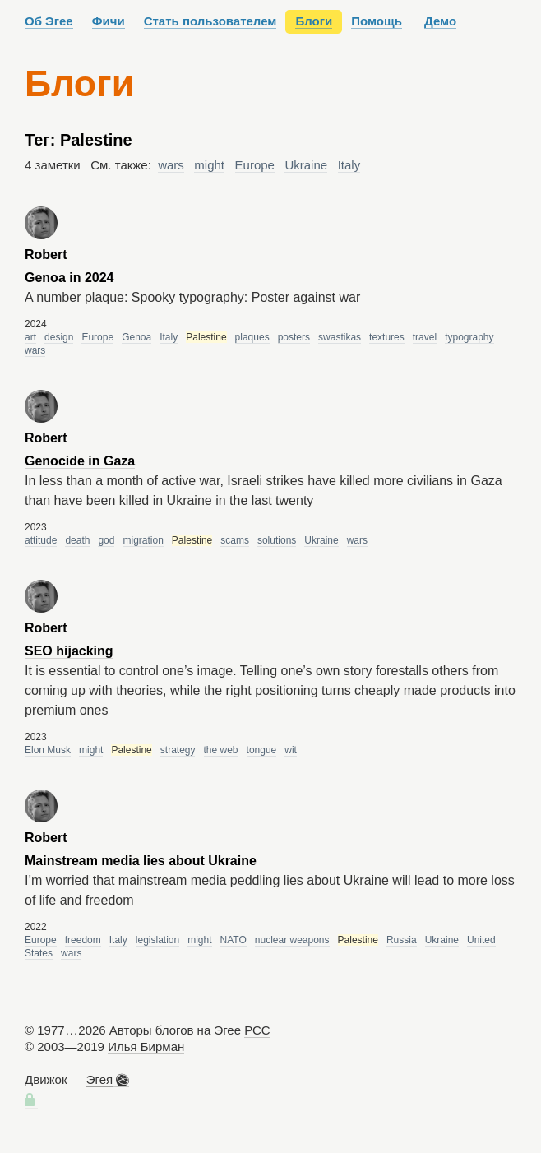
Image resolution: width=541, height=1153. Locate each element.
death (77, 540)
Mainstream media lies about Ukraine (141, 861)
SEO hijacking (69, 651)
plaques (252, 337)
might (209, 165)
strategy (178, 750)
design (58, 337)
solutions (276, 540)
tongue (262, 750)
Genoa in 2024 (69, 278)
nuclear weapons (292, 940)
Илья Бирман (146, 1046)
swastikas (339, 337)
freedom (83, 940)
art (30, 337)
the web (221, 750)
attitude (41, 540)
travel (425, 337)
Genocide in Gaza (80, 461)
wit (290, 750)
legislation (157, 940)
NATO (233, 940)
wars (171, 165)
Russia (401, 940)
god (106, 540)
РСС (257, 1030)
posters (294, 337)
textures (387, 337)
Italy (349, 165)
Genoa (136, 337)
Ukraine (305, 165)
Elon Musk (48, 750)
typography (469, 337)
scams (234, 540)
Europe (255, 165)
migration (143, 540)
